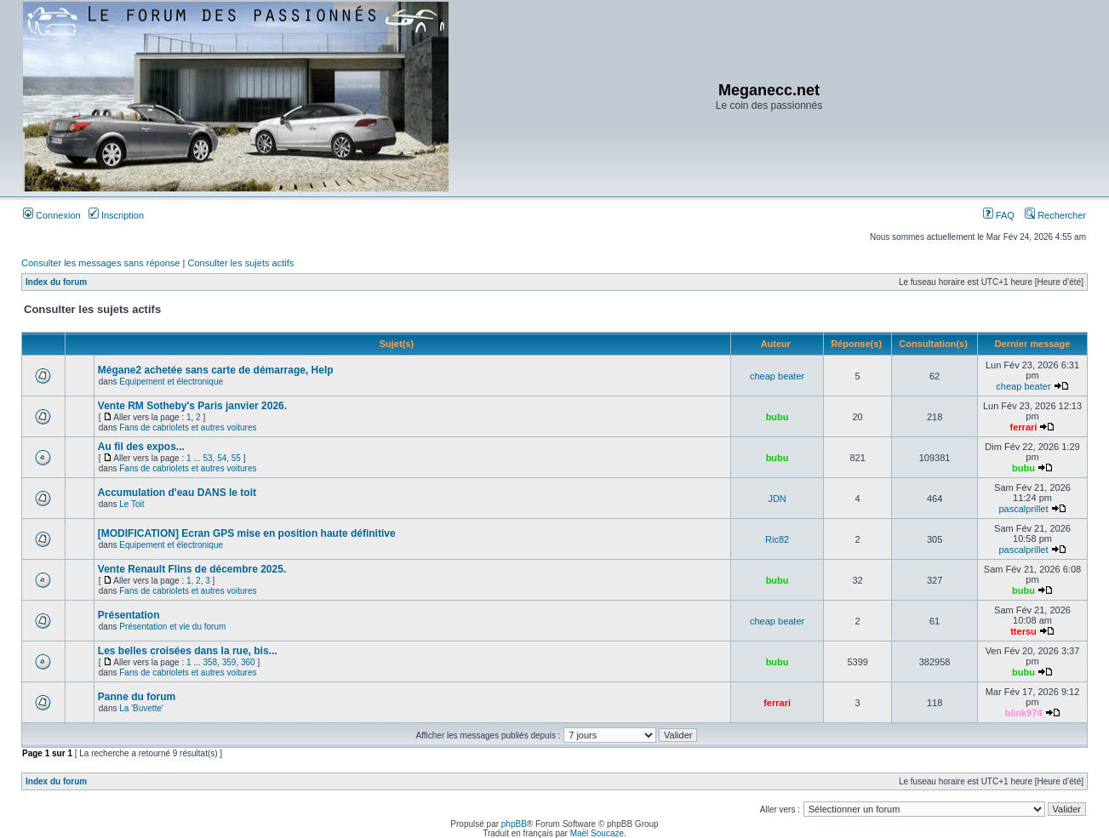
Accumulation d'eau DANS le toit (177, 493)
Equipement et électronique (171, 381)
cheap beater (777, 376)
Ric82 (777, 539)
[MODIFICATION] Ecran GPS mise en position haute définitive (247, 533)
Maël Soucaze (597, 833)
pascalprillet (1023, 509)
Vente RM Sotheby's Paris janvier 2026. (192, 406)
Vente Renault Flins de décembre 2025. (192, 569)
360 (248, 662)
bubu (777, 417)
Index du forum (56, 282)
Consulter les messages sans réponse (100, 263)
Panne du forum (136, 697)
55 (236, 458)
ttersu (1023, 631)
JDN (777, 498)
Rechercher (1055, 215)
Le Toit (131, 504)
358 (210, 662)
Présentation (129, 615)
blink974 (1023, 713)
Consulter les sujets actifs (240, 263)
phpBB (514, 824)
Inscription (116, 215)
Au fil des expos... (141, 447)
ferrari (1024, 427)
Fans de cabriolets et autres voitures (187, 427)
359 (229, 662)
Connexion (52, 215)
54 (221, 458)
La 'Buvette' (141, 708)
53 (207, 458)
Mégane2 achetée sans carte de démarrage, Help (216, 370)
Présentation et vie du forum (172, 626)
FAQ (999, 215)
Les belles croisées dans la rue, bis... (187, 651)
